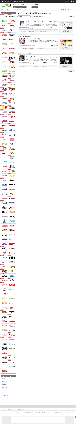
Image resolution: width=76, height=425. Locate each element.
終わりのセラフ (30, 56)
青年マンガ (4, 384)
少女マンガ (4, 387)
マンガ (29, 7)
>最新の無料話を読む (66, 31)
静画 (8, 1)
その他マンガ (5, 395)
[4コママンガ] (33, 28)
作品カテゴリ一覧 (6, 376)
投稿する (64, 9)
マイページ (71, 9)
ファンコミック (5, 398)
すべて (3, 378)
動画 (5, 1)
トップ (16, 7)
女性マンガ (4, 389)
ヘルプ (21, 412)
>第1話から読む (66, 30)
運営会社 (11, 412)
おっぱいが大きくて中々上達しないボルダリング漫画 (42, 21)
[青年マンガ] (32, 45)
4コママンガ (4, 392)
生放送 (11, 1)
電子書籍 (35, 7)
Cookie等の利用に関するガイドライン (41, 412)
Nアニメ (26, 1)
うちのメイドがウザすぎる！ (34, 39)
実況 (23, 1)
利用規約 (16, 412)
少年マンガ (4, 381)
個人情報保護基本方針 (28, 412)
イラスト (23, 7)
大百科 (19, 1)
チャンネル (15, 1)
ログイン (59, 1)
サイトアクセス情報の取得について (58, 412)
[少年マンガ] (32, 63)
